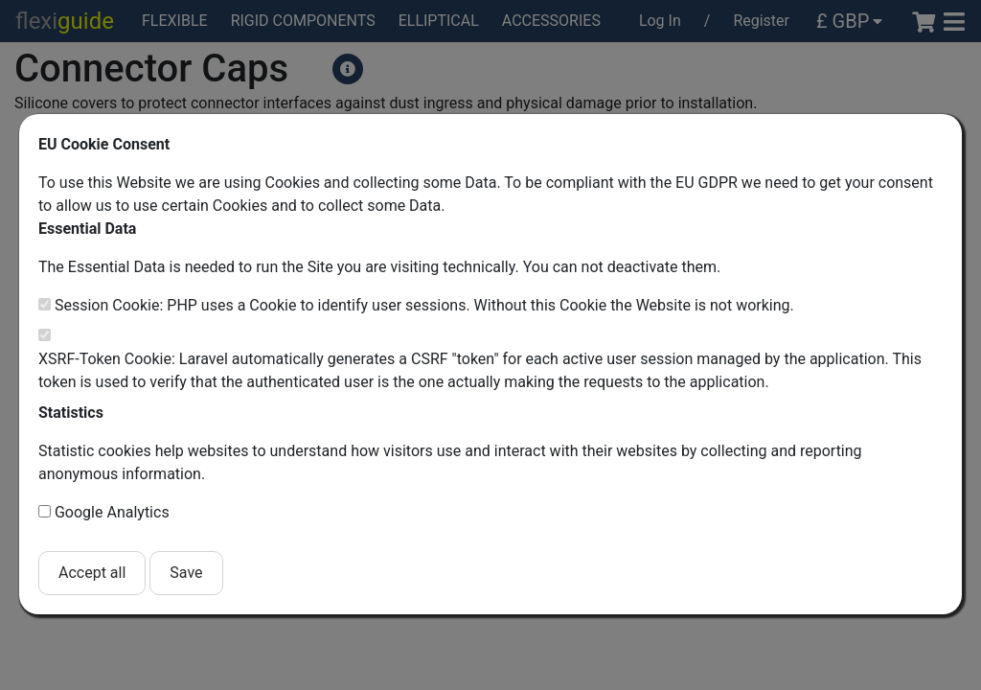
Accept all (91, 573)
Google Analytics (112, 512)
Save (186, 573)
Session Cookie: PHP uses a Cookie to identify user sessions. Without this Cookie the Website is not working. (424, 305)
